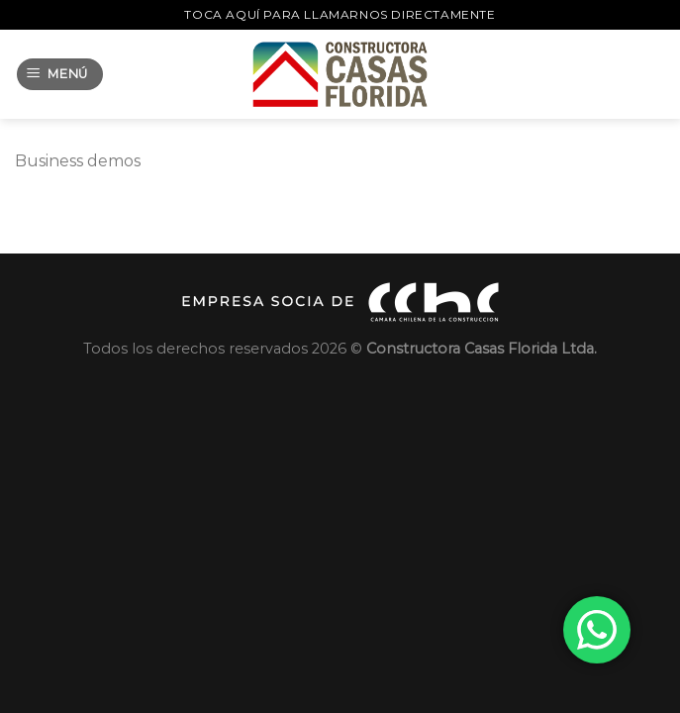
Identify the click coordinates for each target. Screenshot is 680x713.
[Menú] (60, 74)
